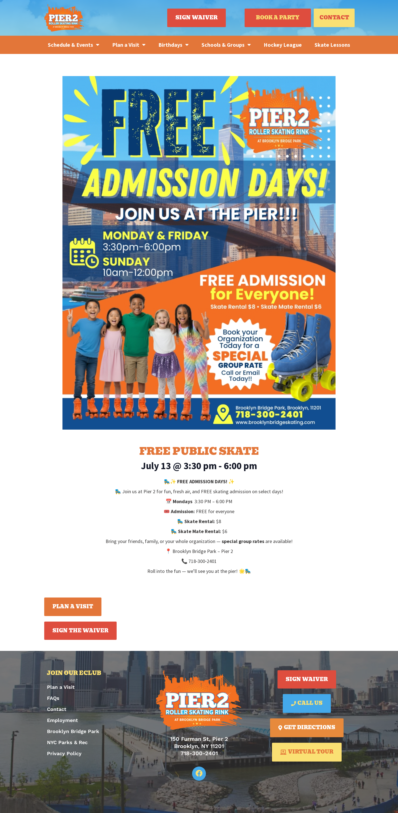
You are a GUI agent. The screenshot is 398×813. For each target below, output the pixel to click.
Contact (56, 709)
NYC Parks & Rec (67, 742)
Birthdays (173, 44)
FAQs (53, 698)
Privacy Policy (64, 753)
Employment (62, 720)
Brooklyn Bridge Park (73, 731)
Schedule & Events (74, 44)
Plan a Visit (129, 44)
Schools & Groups (226, 44)
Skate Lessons (332, 44)
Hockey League (283, 44)
